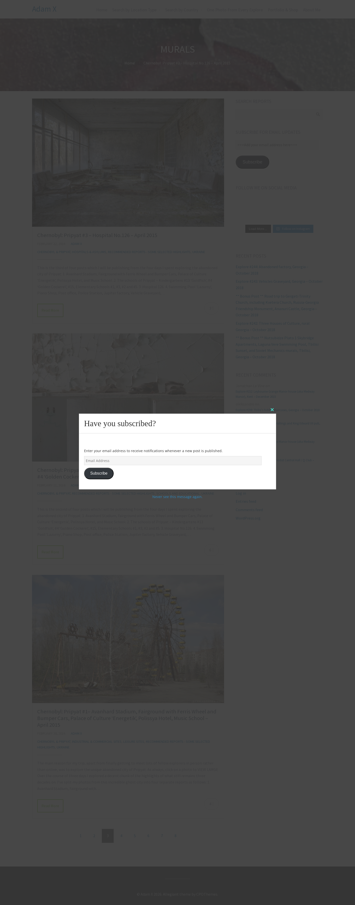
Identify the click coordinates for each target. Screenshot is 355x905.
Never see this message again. (177, 496)
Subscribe (98, 473)
